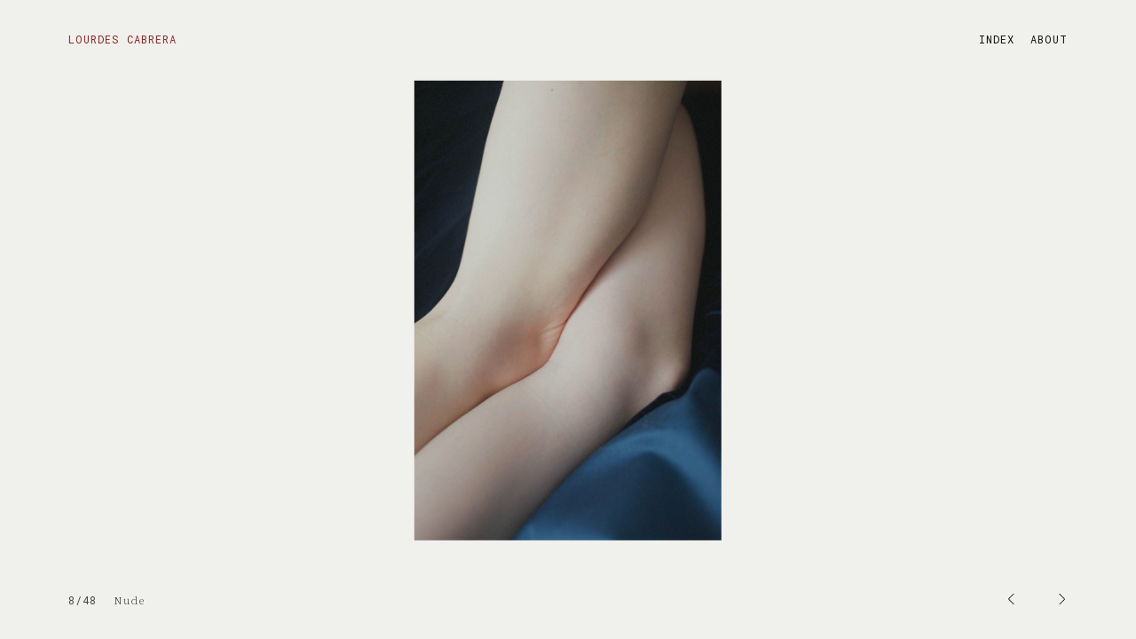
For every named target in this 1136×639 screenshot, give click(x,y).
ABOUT (1049, 39)
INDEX (996, 39)
